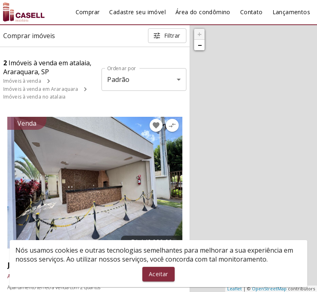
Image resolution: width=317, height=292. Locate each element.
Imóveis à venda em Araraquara (40, 89)
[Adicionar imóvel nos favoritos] (156, 125)
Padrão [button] (118, 79)
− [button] (200, 45)
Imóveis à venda (22, 80)
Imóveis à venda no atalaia (34, 96)
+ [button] (199, 34)
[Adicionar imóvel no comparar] (172, 125)
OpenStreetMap (269, 289)
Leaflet (234, 289)
